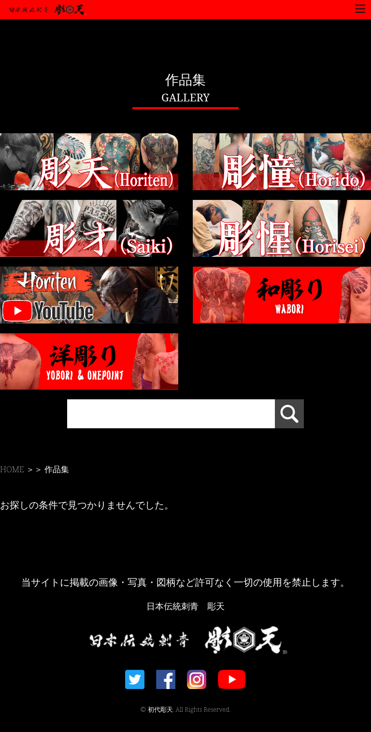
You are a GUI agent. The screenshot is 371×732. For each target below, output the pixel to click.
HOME (12, 469)
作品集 (56, 469)
